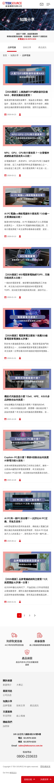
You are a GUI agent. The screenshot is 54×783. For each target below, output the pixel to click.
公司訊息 (7, 695)
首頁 (5, 55)
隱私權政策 (45, 766)
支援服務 (7, 711)
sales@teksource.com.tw (30, 745)
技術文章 (27, 47)
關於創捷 (7, 680)
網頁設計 (13, 773)
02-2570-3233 (30, 39)
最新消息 (7, 691)
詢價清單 (44, 779)
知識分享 (15, 55)
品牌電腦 (12, 47)
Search (35, 4)
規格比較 (28, 779)
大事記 (19, 685)
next (35, 615)
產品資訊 (42, 47)
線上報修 (20, 716)
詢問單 (6, 726)
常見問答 (7, 716)
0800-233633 (27, 756)
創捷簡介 (7, 685)
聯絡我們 (41, 4)
